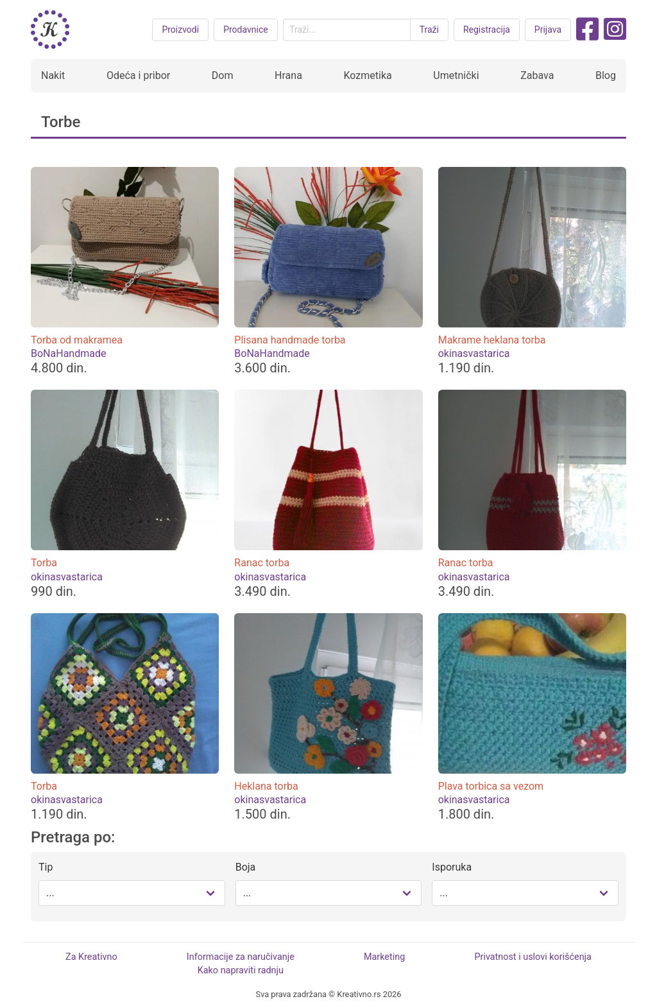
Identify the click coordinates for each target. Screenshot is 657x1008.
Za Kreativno (91, 957)
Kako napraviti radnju (241, 970)
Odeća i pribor (138, 75)
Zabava (537, 75)
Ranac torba (261, 563)
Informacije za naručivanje (240, 957)
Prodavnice (245, 29)
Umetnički (456, 75)
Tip (45, 867)
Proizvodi (180, 29)
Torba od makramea (77, 340)
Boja (245, 867)
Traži (429, 29)
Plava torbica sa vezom (490, 786)
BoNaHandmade (68, 353)
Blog (605, 75)
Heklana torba (266, 786)
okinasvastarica (474, 353)
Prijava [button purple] (547, 29)
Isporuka (452, 867)
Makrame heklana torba (492, 340)
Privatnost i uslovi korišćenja (532, 957)
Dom (223, 75)
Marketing (384, 957)
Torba (44, 563)
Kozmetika (367, 75)
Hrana (288, 75)
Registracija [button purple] (486, 29)
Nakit (53, 75)
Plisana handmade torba (289, 340)
